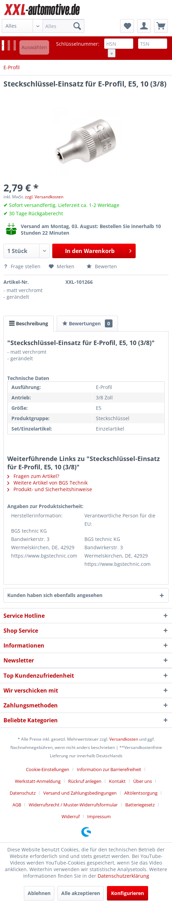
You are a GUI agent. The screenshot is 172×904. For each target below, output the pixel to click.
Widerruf (71, 816)
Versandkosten (123, 739)
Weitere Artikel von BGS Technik (47, 482)
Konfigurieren (127, 893)
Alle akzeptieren (80, 893)
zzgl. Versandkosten (44, 197)
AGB (16, 805)
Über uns (142, 781)
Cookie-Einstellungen (47, 769)
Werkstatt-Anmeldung (38, 781)
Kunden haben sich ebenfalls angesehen (54, 595)
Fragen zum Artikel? (33, 476)
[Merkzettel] (127, 26)
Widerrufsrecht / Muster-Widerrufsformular (73, 805)
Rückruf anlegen (84, 781)
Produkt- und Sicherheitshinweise (49, 489)
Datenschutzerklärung (123, 876)
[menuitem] (43, 26)
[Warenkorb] (161, 26)
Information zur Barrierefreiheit (109, 769)
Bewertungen (87, 323)
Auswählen (34, 47)
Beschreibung (28, 323)
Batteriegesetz (140, 805)
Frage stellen (22, 266)
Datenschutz (23, 793)
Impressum (99, 816)
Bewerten (102, 266)
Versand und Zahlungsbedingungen (80, 793)
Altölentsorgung (140, 793)
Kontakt (117, 781)
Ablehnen (39, 893)
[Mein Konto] (144, 26)
